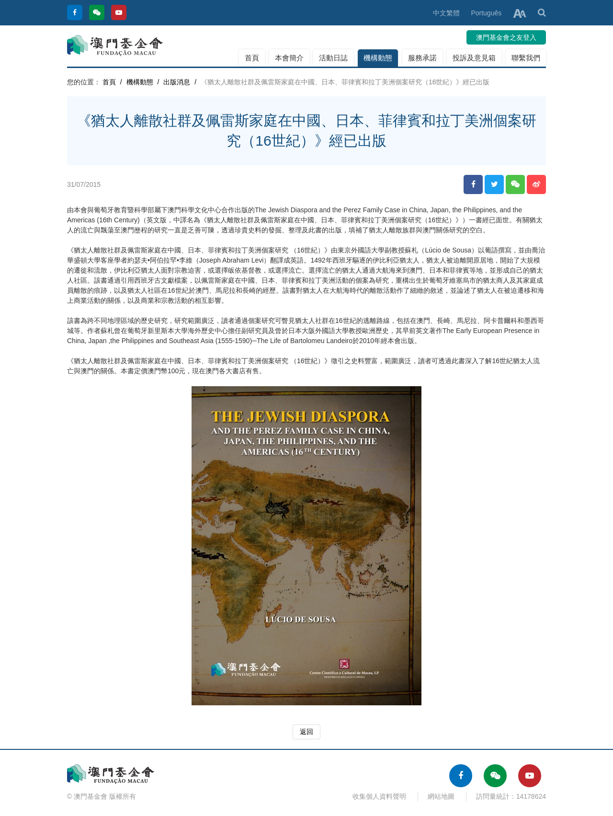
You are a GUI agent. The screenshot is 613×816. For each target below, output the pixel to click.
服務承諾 (422, 58)
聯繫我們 (525, 58)
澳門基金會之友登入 (506, 37)
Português (486, 13)
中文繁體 (446, 13)
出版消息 (176, 82)
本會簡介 (289, 58)
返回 (306, 732)
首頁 (252, 58)
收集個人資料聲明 (379, 796)
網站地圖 (441, 796)
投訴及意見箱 (474, 58)
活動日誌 (333, 58)
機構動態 (377, 58)
